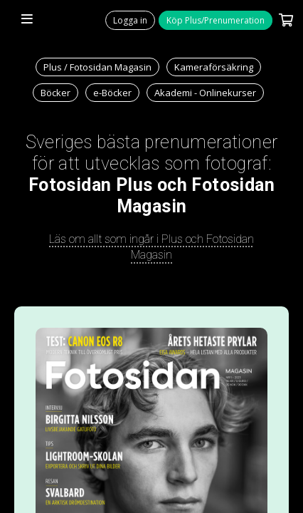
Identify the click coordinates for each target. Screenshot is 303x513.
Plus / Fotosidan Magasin (97, 67)
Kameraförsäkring (213, 67)
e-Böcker (112, 92)
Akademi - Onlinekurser (205, 92)
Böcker (55, 92)
